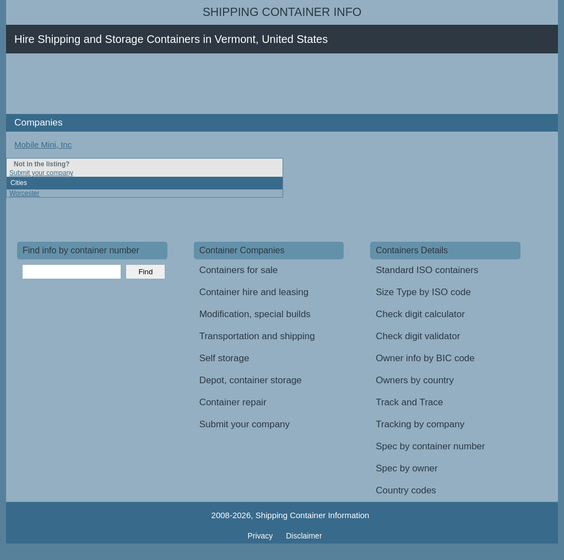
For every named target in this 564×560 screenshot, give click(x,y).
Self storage (224, 358)
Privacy (261, 535)
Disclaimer (304, 535)
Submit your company (41, 173)
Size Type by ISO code (423, 292)
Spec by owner (406, 468)
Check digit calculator (420, 314)
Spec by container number (430, 446)
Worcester (24, 193)
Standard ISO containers (427, 270)
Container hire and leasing (253, 292)
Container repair (233, 402)
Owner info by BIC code (425, 358)
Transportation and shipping (257, 336)
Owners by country (415, 380)
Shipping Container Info (282, 12)
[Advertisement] (217, 83)
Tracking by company (420, 424)
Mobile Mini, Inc (43, 144)
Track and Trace (409, 402)
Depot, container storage (250, 380)
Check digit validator (418, 336)
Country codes (406, 490)
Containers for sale (238, 270)
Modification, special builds (255, 314)
